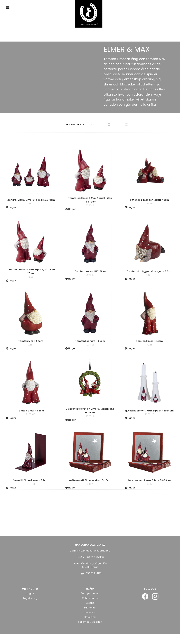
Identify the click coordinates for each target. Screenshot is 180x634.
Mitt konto (90, 607)
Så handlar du (90, 598)
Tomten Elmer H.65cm (30, 410)
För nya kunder (90, 593)
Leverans (90, 612)
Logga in (30, 593)
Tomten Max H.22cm (30, 341)
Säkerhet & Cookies (90, 622)
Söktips (90, 603)
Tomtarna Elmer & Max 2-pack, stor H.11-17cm (30, 271)
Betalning (90, 617)
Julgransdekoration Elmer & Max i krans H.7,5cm (90, 410)
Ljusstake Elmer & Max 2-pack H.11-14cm (149, 410)
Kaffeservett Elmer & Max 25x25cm (90, 480)
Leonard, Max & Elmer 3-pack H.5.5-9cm (30, 200)
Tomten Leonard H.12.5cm (90, 271)
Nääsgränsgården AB (90, 545)
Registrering (30, 598)
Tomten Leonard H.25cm (90, 341)
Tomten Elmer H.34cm (149, 341)
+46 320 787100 (94, 557)
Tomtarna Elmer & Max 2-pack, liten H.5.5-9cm (90, 199)
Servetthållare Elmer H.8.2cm (30, 480)
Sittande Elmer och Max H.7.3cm (149, 200)
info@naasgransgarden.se (94, 550)
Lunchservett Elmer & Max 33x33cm (149, 480)
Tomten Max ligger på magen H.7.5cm (149, 271)
